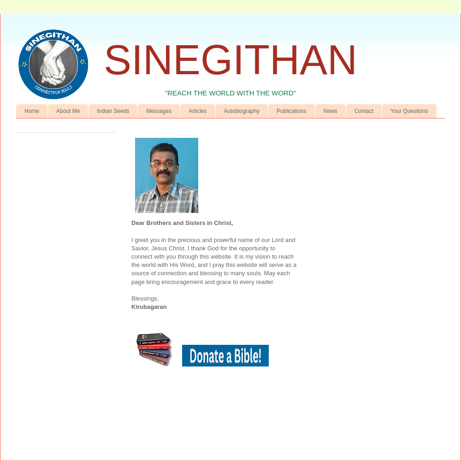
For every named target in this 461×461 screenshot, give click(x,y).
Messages (158, 111)
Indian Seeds (113, 111)
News (330, 111)
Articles (198, 111)
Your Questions (409, 111)
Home (31, 111)
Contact (364, 111)
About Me (68, 111)
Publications (292, 111)
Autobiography (242, 111)
